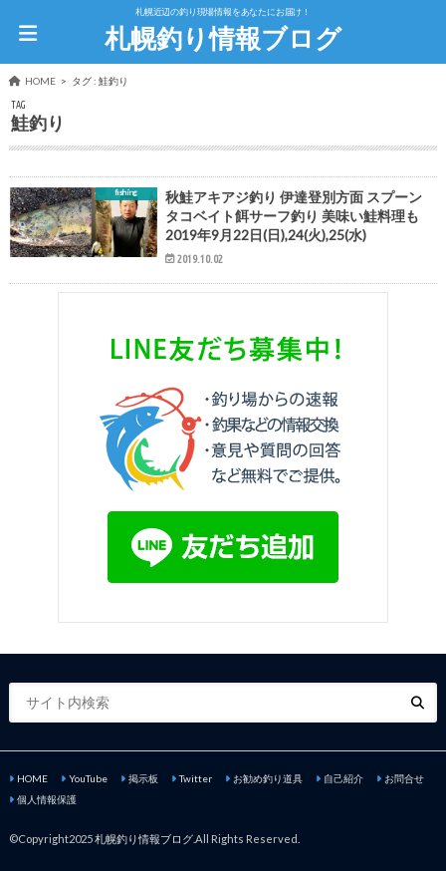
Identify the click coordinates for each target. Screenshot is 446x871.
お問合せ (404, 778)
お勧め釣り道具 (268, 778)
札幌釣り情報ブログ (223, 38)
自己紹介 (343, 778)
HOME (32, 778)
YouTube (88, 778)
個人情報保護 (47, 799)
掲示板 (143, 778)
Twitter (195, 778)
